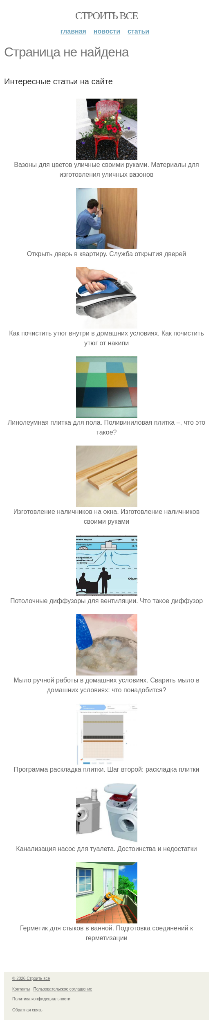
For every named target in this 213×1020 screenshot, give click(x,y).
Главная (73, 31)
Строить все (106, 16)
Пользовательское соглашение (63, 989)
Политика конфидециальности (41, 999)
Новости (107, 31)
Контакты (21, 989)
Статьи (138, 31)
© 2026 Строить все (31, 978)
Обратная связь (27, 1010)
